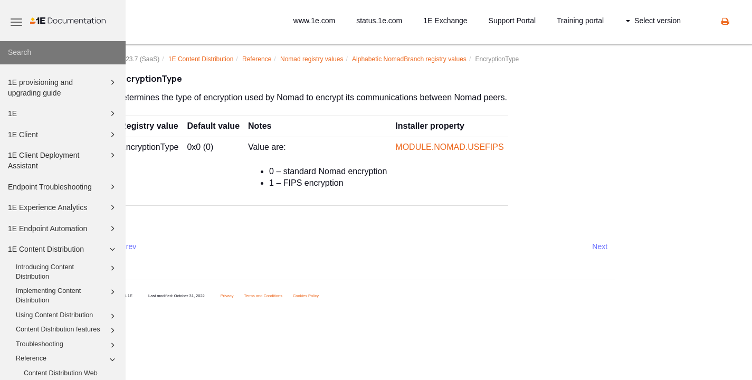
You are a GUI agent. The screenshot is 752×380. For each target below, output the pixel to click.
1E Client (63, 134)
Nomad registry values (336, 59)
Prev (153, 246)
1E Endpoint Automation (63, 228)
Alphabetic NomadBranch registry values (434, 59)
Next (624, 246)
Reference (67, 359)
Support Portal (512, 20)
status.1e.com (379, 20)
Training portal (580, 20)
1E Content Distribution (63, 249)
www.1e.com (314, 20)
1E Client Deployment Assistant (63, 159)
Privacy (252, 295)
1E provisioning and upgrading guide (63, 87)
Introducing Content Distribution (67, 271)
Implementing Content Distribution (67, 295)
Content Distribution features (67, 330)
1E (63, 113)
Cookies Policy (331, 295)
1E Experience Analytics (63, 207)
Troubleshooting (67, 345)
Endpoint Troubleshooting (63, 187)
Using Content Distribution (67, 316)
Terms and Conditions (288, 295)
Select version (653, 20)
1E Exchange (445, 20)
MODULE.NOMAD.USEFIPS (474, 146)
